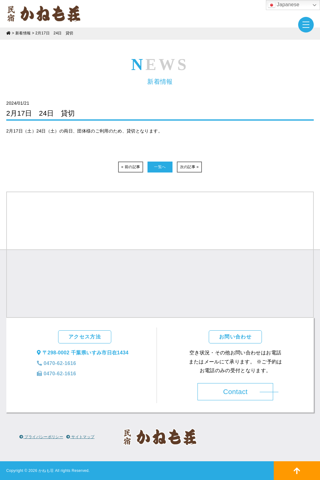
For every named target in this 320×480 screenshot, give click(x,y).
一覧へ (160, 167)
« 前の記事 (130, 167)
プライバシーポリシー (41, 437)
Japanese (283, 5)
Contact (235, 392)
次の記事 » (189, 167)
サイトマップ (80, 437)
